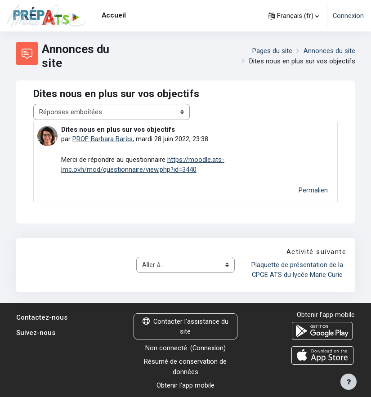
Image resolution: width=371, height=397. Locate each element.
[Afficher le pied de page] (348, 382)
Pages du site (272, 51)
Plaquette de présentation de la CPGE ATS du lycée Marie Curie (298, 270)
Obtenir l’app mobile (185, 385)
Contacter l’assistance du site (185, 326)
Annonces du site (329, 51)
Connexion (348, 16)
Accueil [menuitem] (114, 15)
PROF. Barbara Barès (102, 139)
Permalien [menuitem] (313, 190)
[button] (293, 15)
